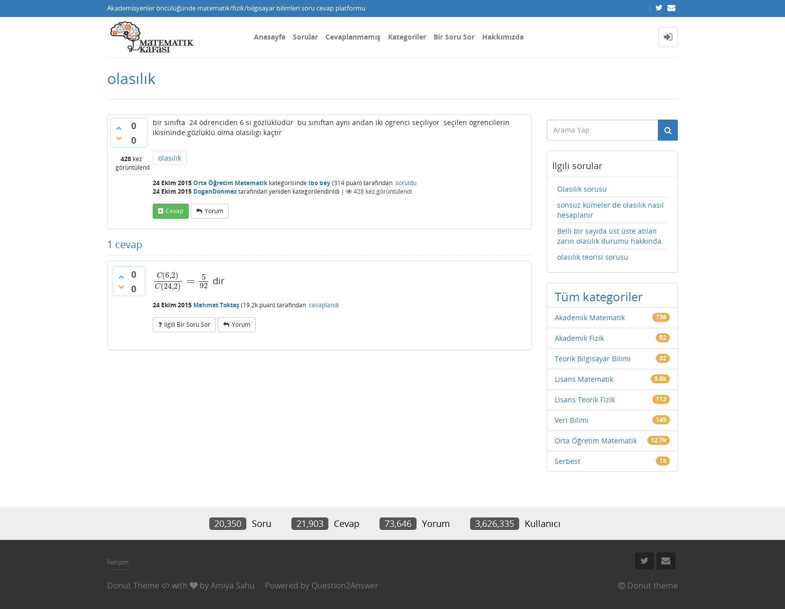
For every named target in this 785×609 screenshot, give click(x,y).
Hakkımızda (503, 37)
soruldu (406, 183)
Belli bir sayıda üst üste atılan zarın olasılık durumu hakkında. (610, 236)
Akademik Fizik (579, 338)
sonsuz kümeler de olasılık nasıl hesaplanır (610, 210)
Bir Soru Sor (454, 37)
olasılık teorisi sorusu (592, 257)
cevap (174, 211)
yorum (214, 211)
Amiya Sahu (233, 585)
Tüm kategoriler (599, 296)
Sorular (305, 37)
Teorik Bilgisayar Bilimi (593, 358)
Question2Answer (344, 585)
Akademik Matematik (590, 317)
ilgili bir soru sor (187, 324)
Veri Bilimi (572, 420)
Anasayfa (269, 37)
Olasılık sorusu (582, 189)
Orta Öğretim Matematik (230, 183)
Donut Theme (133, 585)
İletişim (118, 561)
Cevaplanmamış (352, 37)
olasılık (169, 158)
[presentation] (181, 281)
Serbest (567, 461)
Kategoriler (407, 37)
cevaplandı (324, 305)
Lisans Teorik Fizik (585, 399)
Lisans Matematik (584, 379)
